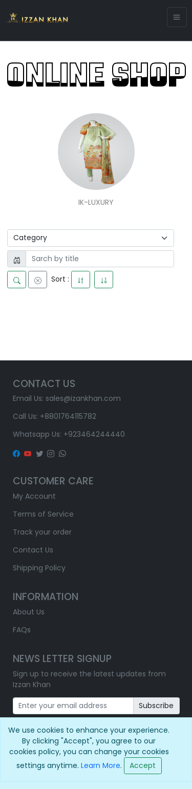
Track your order (42, 532)
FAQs (22, 630)
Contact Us (33, 550)
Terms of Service (43, 514)
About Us (29, 612)
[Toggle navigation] (177, 17)
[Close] (143, 766)
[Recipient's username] (73, 706)
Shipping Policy (39, 568)
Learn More (100, 765)
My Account (34, 496)
